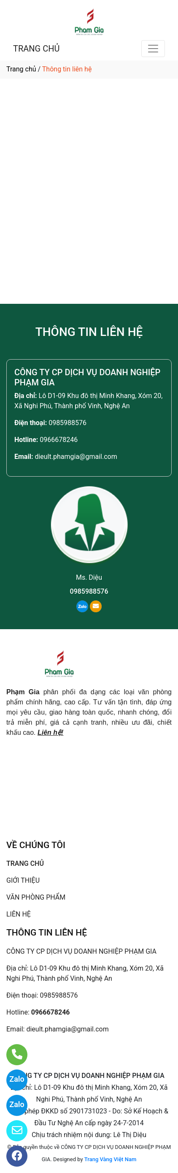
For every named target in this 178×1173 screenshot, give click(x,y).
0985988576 (67, 423)
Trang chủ (21, 69)
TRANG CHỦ (36, 49)
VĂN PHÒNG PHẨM (35, 897)
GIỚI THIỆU (23, 880)
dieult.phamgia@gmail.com (76, 457)
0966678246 (59, 440)
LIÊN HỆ (18, 914)
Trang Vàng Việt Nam (110, 1159)
